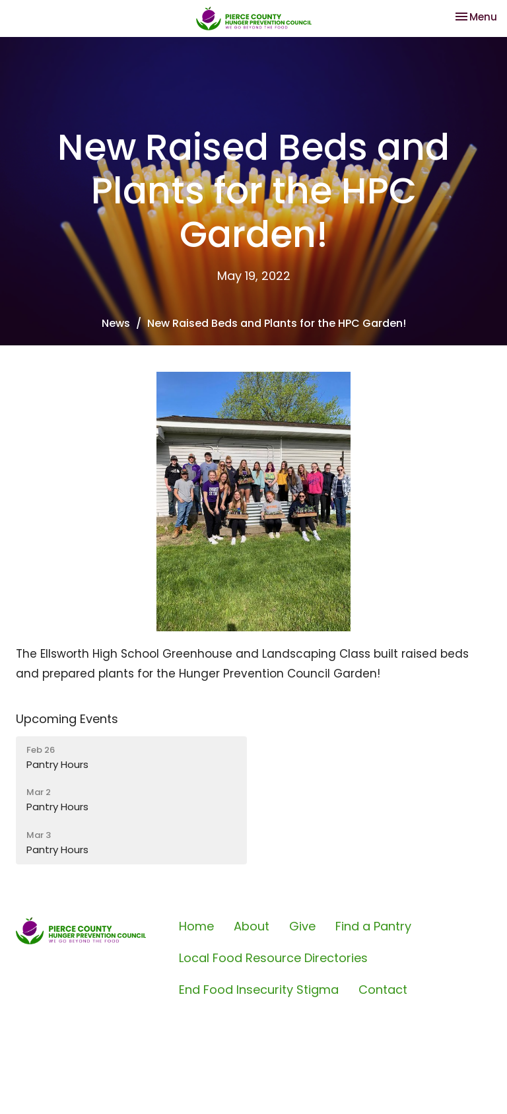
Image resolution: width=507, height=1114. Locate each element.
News (116, 323)
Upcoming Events (67, 719)
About (251, 926)
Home (196, 926)
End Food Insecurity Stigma (259, 989)
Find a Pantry (373, 926)
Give (302, 926)
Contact (382, 989)
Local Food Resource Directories (273, 958)
